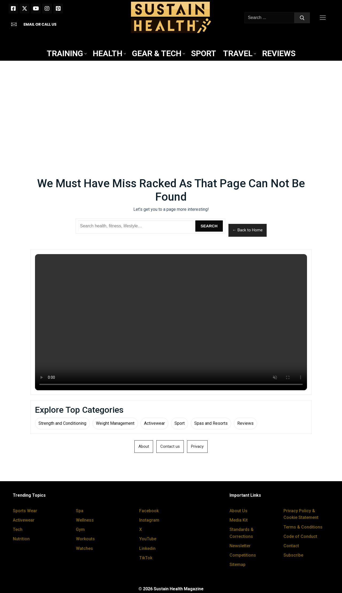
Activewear (154, 423)
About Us (238, 510)
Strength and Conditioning (62, 423)
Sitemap (238, 564)
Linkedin (147, 548)
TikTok (145, 557)
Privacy (197, 446)
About (143, 446)
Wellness (85, 520)
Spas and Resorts (211, 423)
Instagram (149, 520)
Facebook (149, 510)
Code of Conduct (300, 536)
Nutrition (21, 538)
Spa (79, 510)
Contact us (170, 446)
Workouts (85, 538)
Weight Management (115, 423)
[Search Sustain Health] (135, 226)
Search (209, 226)
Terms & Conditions (302, 527)
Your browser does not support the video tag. (171, 322)
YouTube (147, 538)
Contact (291, 545)
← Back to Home (247, 230)
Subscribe (293, 555)
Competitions (243, 555)
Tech (17, 529)
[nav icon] (323, 18)
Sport (179, 423)
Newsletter (240, 545)
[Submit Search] (302, 18)
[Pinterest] (58, 8)
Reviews (245, 423)
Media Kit (239, 520)
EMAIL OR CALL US (40, 24)
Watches (84, 548)
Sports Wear (25, 510)
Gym (80, 529)
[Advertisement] (171, 104)
